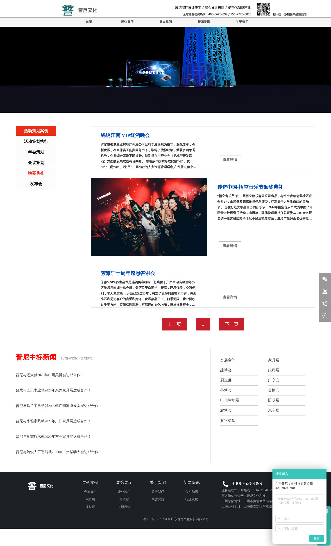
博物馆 (124, 519)
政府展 (275, 374)
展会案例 (165, 22)
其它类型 (229, 438)
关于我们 (158, 511)
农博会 (227, 426)
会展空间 (229, 362)
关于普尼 (242, 22)
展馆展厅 (127, 22)
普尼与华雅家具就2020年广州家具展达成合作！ (58, 420)
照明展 (275, 413)
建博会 (227, 374)
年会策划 (36, 152)
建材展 (90, 526)
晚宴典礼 (36, 173)
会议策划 (36, 162)
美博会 (275, 400)
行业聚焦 (191, 519)
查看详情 (230, 160)
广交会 (275, 387)
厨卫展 (227, 387)
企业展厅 (124, 511)
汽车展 (275, 426)
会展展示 (90, 511)
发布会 (36, 184)
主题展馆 (124, 526)
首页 (89, 22)
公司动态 (191, 511)
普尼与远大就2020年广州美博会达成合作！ (54, 375)
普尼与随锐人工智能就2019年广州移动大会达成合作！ (64, 451)
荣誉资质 (158, 519)
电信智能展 (231, 413)
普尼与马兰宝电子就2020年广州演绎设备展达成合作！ (64, 405)
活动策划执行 (36, 141)
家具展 (275, 362)
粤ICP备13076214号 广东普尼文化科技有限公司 (176, 538)
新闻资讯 (203, 22)
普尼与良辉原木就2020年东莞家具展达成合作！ (58, 436)
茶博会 (227, 400)
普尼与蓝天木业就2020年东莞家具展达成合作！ (58, 390)
